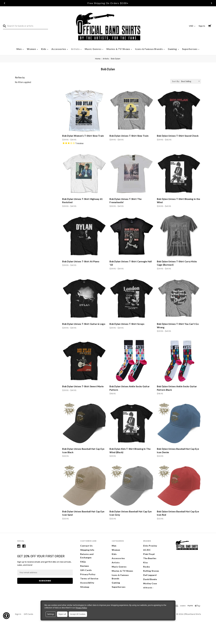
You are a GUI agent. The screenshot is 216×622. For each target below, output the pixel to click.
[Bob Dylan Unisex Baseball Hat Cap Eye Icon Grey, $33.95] (131, 486)
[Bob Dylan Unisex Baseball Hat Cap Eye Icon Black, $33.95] (84, 423)
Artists (75, 49)
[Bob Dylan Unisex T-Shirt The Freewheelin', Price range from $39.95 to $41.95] (131, 173)
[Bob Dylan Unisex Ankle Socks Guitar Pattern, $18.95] (131, 361)
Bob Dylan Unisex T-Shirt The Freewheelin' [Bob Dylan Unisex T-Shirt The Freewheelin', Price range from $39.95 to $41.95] (126, 201)
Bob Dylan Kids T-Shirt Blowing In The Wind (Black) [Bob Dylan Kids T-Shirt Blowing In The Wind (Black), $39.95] (130, 450)
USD (192, 26)
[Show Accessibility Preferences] (6, 615)
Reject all (62, 614)
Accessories (59, 49)
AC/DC (147, 550)
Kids (44, 49)
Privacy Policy (87, 574)
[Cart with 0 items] (210, 26)
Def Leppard (150, 575)
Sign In (18, 614)
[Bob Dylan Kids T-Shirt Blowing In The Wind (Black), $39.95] (131, 423)
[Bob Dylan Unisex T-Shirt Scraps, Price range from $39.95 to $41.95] (131, 298)
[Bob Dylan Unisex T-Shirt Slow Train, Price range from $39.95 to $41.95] (131, 110)
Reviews (84, 566)
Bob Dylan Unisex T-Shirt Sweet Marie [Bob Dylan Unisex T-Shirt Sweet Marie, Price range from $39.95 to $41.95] (83, 386)
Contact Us (86, 545)
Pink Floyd (149, 554)
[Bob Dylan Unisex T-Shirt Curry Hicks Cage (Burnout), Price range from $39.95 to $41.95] (179, 236)
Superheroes (190, 49)
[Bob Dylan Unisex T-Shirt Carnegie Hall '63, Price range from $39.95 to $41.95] (131, 236)
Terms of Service (89, 578)
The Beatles (149, 558)
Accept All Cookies (78, 614)
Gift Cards (86, 570)
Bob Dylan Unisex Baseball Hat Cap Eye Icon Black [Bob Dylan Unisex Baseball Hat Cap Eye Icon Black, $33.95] (83, 450)
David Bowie (150, 579)
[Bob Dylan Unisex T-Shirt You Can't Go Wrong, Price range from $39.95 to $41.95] (179, 298)
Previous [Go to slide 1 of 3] (4, 3)
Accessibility (87, 582)
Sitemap (84, 587)
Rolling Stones (151, 571)
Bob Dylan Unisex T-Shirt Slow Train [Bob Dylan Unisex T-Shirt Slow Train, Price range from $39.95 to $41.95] (129, 135)
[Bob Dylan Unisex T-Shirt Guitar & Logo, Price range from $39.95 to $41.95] (84, 298)
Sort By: (176, 81)
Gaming (173, 49)
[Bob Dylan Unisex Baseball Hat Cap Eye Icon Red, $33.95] (179, 486)
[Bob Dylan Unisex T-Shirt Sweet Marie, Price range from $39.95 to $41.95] (84, 361)
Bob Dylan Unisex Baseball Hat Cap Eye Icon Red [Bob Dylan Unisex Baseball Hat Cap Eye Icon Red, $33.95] (178, 513)
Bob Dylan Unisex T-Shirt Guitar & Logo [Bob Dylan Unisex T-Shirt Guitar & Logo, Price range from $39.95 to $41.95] (83, 324)
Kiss (145, 562)
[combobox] (25, 26)
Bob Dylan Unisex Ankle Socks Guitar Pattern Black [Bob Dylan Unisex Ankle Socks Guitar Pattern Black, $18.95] (177, 388)
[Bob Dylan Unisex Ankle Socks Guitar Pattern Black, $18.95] (179, 361)
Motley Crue (150, 583)
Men (19, 49)
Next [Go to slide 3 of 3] (211, 3)
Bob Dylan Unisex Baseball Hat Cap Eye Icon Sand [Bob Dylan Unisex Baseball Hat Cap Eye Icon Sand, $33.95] (83, 513)
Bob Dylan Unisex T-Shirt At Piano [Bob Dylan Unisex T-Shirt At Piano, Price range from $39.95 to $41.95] (80, 261)
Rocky (146, 566)
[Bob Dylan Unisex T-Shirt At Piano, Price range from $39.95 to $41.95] (84, 236)
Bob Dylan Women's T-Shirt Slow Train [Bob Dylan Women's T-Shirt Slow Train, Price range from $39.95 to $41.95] (83, 135)
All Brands (147, 588)
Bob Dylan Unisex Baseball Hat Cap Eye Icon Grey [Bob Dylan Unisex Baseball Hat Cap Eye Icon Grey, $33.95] (131, 513)
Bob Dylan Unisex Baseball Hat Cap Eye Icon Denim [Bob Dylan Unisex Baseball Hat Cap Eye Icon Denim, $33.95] (178, 450)
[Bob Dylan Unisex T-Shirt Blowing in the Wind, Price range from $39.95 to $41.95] (179, 173)
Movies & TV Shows (118, 49)
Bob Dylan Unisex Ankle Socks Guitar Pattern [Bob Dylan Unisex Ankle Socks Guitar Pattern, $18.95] (130, 388)
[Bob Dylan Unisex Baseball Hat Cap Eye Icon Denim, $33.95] (179, 423)
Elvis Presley (150, 545)
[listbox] (191, 81)
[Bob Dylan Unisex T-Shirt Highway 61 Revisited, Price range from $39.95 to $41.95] (84, 173)
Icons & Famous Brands (149, 49)
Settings (50, 614)
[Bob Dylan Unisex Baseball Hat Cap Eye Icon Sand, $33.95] (84, 486)
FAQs (83, 561)
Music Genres (93, 49)
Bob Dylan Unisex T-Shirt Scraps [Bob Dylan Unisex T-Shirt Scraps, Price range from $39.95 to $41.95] (127, 324)
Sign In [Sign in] (202, 26)
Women (32, 49)
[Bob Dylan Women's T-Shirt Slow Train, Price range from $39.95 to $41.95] (84, 110)
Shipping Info (87, 550)
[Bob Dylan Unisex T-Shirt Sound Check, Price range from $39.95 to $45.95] (179, 110)
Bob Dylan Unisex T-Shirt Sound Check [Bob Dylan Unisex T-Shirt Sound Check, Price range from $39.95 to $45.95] (178, 135)
